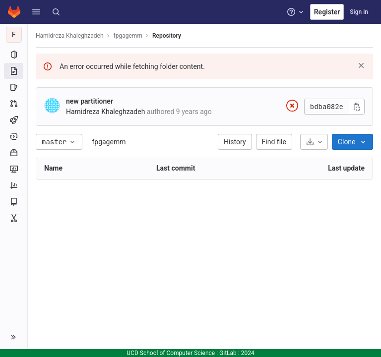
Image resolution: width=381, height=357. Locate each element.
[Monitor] (13, 169)
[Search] (56, 12)
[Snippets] (13, 218)
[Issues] (13, 87)
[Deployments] (13, 136)
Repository (166, 35)
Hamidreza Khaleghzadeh (70, 35)
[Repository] (13, 71)
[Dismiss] (361, 65)
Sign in (359, 11)
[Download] (314, 142)
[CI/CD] (13, 120)
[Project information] (13, 54)
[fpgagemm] (14, 35)
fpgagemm (109, 142)
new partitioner (89, 101)
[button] (36, 12)
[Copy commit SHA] (357, 107)
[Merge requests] (13, 104)
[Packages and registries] (13, 153)
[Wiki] (13, 202)
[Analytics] (13, 185)
